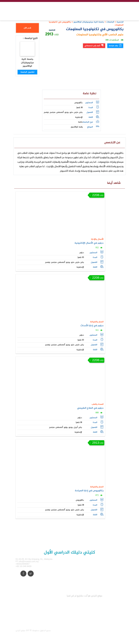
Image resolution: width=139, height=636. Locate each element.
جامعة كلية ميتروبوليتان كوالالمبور (88, 22)
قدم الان (27, 28)
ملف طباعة (115, 45)
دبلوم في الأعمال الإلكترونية (89, 243)
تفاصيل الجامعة (27, 72)
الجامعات (110, 22)
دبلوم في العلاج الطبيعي (90, 408)
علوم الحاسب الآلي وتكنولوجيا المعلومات (100, 35)
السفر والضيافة (97, 322)
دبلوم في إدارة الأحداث (92, 326)
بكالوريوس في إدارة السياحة (89, 491)
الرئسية (120, 22)
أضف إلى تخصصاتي (94, 45)
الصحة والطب (98, 404)
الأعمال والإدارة (97, 239)
